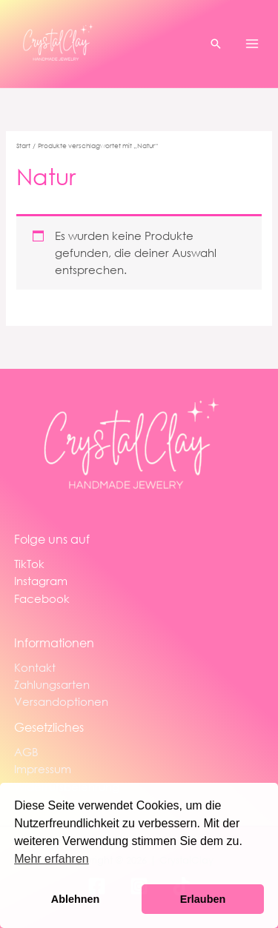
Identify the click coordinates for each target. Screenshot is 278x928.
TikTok (29, 563)
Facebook (42, 598)
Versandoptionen (61, 701)
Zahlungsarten (52, 684)
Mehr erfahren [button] (51, 858)
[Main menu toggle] (252, 44)
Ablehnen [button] (75, 899)
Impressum (42, 768)
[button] (215, 43)
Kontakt (35, 667)
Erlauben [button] (203, 899)
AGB (26, 751)
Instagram (40, 580)
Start (23, 145)
